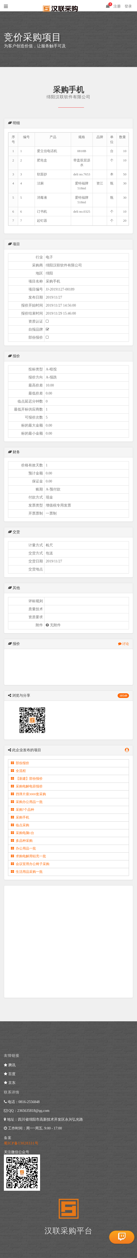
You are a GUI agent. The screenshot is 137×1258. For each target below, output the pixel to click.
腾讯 (10, 1065)
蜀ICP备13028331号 (21, 1143)
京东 (10, 1083)
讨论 (123, 644)
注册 (117, 6)
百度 (10, 1074)
